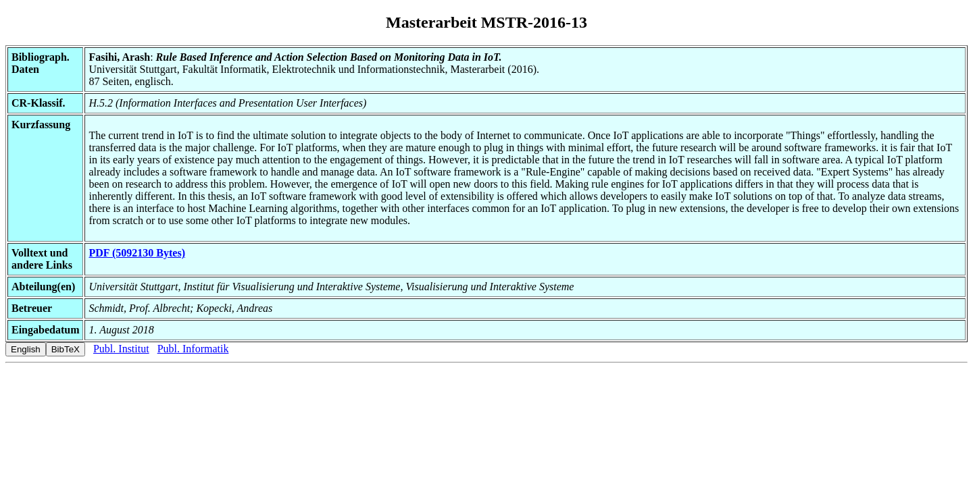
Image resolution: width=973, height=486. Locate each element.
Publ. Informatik (193, 348)
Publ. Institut (121, 348)
